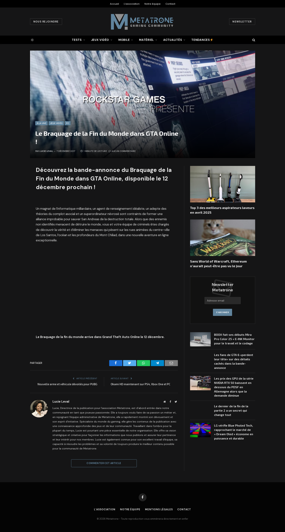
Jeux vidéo (100, 40)
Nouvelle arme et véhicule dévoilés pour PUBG (67, 384)
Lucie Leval (46, 151)
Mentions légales (159, 509)
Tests (77, 40)
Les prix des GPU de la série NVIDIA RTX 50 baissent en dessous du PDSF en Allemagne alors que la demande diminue (233, 387)
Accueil (114, 4)
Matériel (146, 40)
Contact (170, 4)
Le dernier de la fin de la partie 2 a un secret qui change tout (231, 410)
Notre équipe (152, 4)
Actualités (172, 40)
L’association (132, 4)
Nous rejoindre (46, 21)
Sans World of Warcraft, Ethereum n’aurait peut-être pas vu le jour (218, 263)
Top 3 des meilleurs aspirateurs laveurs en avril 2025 (222, 210)
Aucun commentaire (122, 151)
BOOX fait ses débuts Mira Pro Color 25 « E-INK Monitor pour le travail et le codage (234, 339)
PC (67, 123)
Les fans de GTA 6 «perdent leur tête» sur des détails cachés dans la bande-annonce (233, 361)
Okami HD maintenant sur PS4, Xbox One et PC (140, 384)
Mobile (124, 40)
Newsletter (242, 21)
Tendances (202, 40)
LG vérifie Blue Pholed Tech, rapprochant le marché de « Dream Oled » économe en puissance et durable (233, 432)
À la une (41, 123)
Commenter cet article (103, 463)
